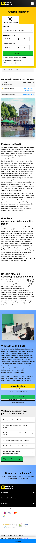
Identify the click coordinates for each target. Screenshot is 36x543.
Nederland (12, 70)
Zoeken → (18, 53)
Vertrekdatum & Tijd (9, 35)
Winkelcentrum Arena (27, 94)
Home (5, 70)
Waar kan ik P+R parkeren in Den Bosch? (15, 446)
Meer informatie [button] (24, 538)
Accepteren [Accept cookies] (18, 541)
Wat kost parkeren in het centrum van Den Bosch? (15, 426)
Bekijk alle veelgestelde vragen (12, 459)
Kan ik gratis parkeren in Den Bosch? (13, 420)
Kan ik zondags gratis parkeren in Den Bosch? (16, 440)
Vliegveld (6, 26)
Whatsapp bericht (18, 397)
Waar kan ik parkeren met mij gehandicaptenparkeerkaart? (11, 452)
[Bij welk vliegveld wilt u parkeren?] (18, 30)
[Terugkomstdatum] (13, 39)
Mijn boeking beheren (18, 386)
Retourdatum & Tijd (9, 44)
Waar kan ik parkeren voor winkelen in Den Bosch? (15, 433)
